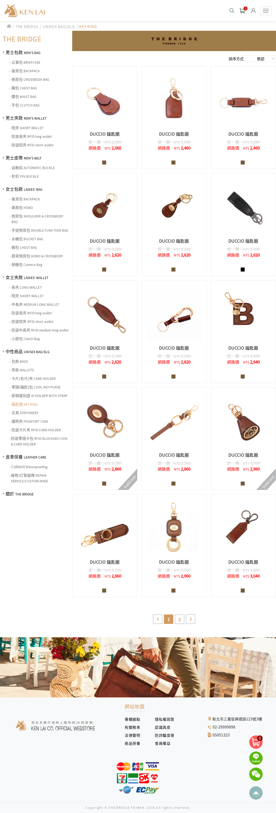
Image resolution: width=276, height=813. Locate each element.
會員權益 (164, 743)
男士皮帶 (23, 157)
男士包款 (23, 52)
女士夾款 (27, 277)
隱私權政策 (162, 719)
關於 (20, 493)
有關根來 (134, 727)
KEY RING (88, 26)
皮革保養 (26, 456)
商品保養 (134, 743)
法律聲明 (134, 735)
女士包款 (24, 189)
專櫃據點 (132, 719)
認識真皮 (164, 727)
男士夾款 (26, 117)
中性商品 (27, 351)
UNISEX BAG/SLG (59, 26)
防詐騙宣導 (164, 735)
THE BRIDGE (27, 26)
